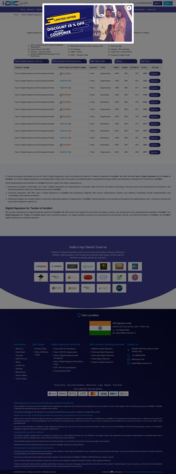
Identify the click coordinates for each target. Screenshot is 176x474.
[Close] (129, 8)
